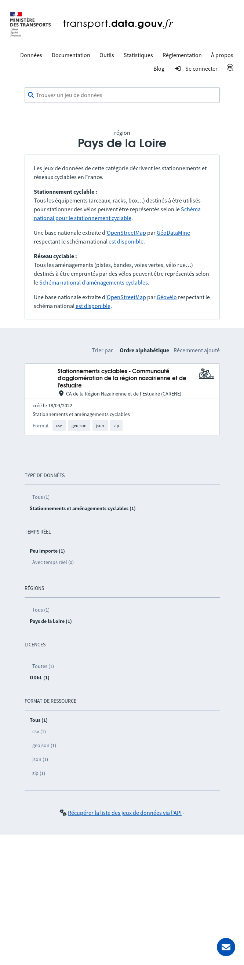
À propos (222, 55)
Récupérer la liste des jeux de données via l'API (125, 812)
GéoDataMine (173, 232)
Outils (106, 55)
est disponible (126, 241)
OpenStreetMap (126, 232)
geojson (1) (44, 745)
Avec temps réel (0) (53, 562)
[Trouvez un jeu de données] (122, 95)
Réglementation (182, 55)
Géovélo (167, 297)
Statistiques (138, 55)
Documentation (71, 55)
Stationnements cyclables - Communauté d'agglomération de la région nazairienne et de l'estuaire (122, 379)
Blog (158, 68)
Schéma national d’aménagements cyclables (93, 282)
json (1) (40, 759)
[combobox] (122, 95)
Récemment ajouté (197, 350)
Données (31, 55)
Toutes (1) (43, 666)
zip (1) (38, 773)
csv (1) (39, 731)
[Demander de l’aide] (226, 947)
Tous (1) (41, 497)
